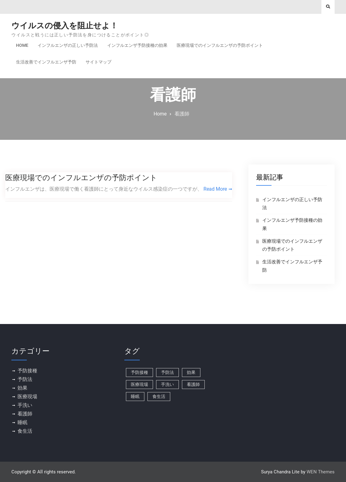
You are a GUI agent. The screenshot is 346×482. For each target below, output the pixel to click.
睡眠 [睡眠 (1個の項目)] (135, 396)
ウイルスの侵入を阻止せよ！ (64, 25)
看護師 (25, 414)
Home (22, 45)
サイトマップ (98, 61)
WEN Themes (321, 472)
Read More (215, 189)
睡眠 (22, 422)
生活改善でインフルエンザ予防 (46, 61)
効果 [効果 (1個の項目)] (191, 372)
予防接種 (27, 371)
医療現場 (27, 396)
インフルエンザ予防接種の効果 (137, 45)
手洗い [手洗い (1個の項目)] (167, 384)
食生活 (25, 431)
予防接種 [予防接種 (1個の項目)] (139, 372)
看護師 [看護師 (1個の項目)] (193, 384)
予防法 (25, 379)
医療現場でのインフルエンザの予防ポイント (220, 45)
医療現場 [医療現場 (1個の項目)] (139, 384)
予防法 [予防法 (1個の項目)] (167, 372)
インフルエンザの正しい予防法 (68, 45)
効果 (22, 388)
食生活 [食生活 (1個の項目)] (158, 396)
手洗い (25, 405)
